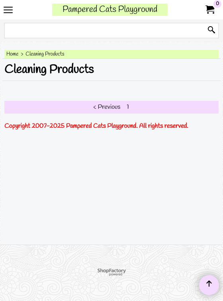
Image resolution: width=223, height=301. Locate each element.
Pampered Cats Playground (110, 9)
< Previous (106, 107)
